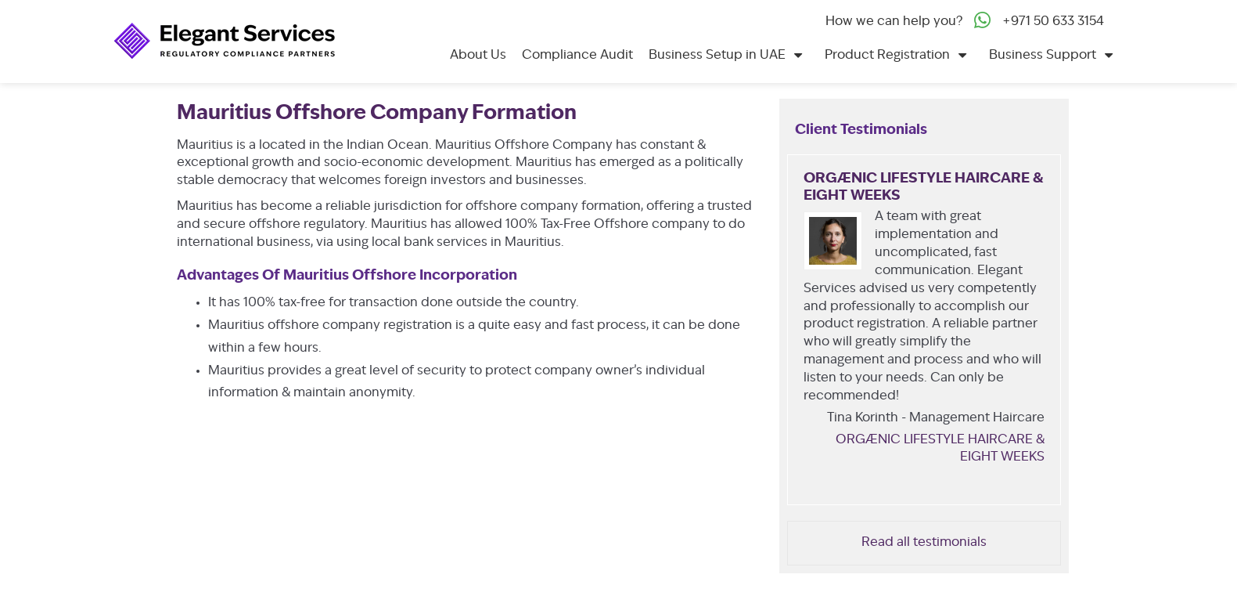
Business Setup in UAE (717, 55)
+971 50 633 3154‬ (1053, 22)
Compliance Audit (577, 55)
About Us (478, 55)
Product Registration (887, 55)
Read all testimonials (924, 543)
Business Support (1042, 55)
